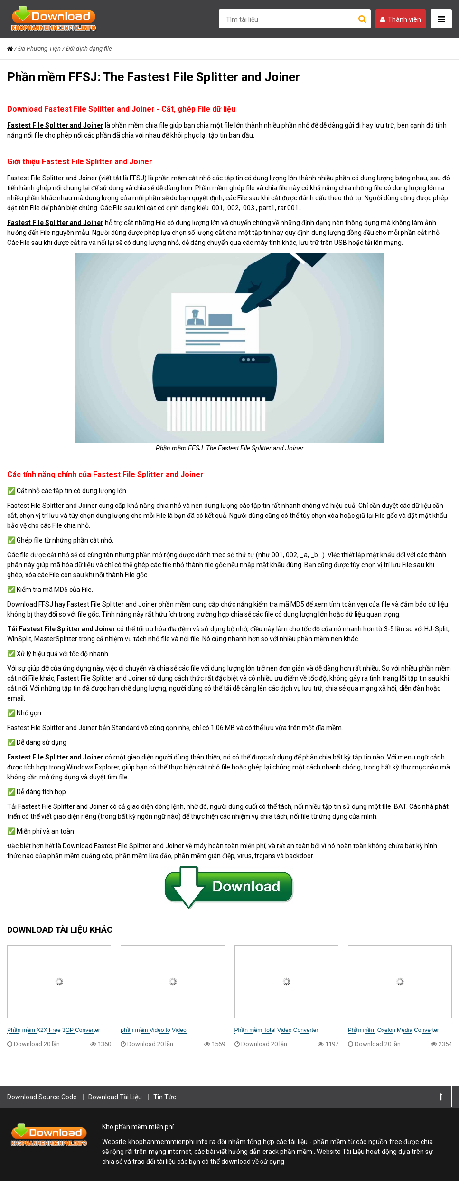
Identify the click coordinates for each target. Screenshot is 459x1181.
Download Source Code (42, 1097)
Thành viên (400, 19)
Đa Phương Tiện (39, 48)
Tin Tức (164, 1097)
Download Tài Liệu (115, 1097)
